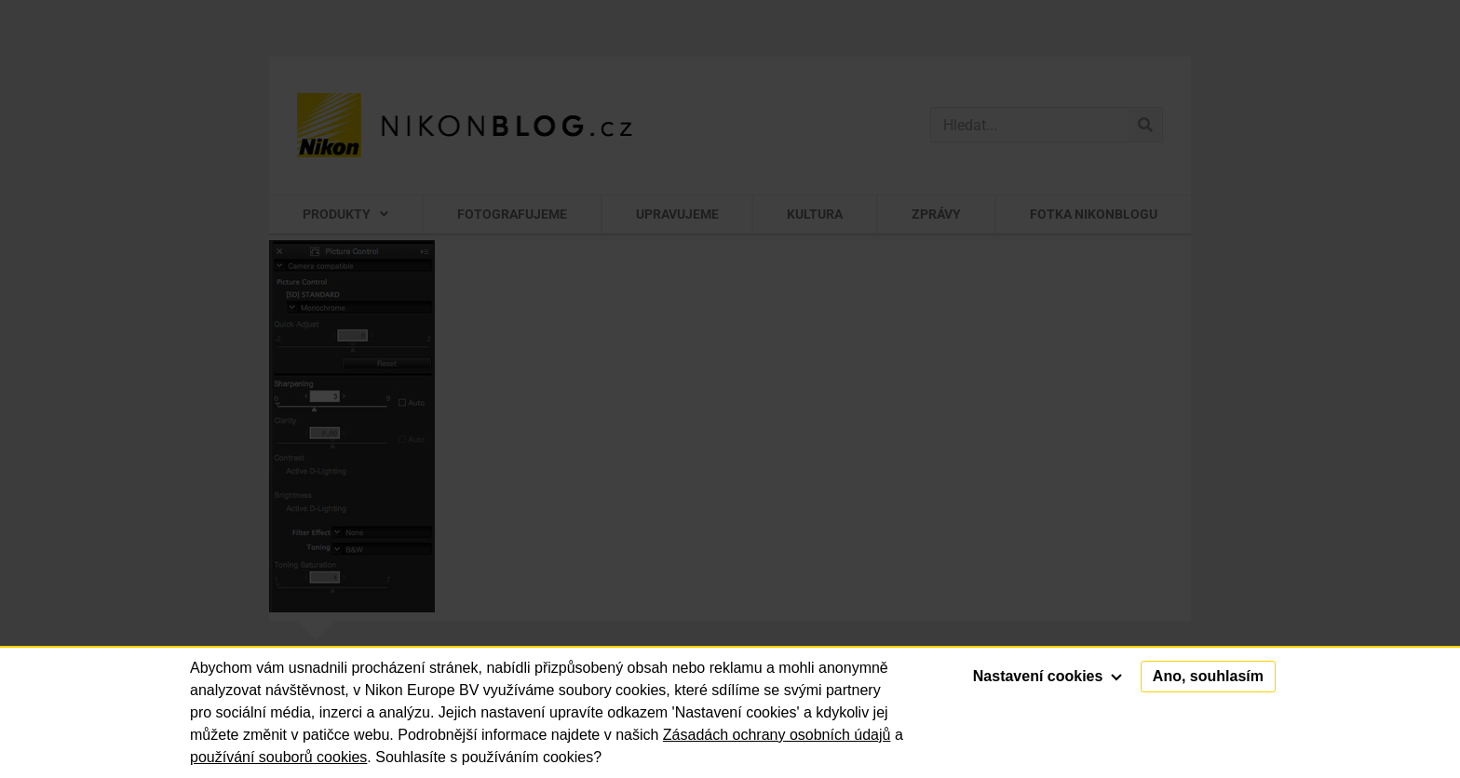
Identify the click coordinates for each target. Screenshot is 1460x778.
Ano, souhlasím (1208, 676)
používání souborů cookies (278, 757)
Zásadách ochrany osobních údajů (777, 735)
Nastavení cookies (1047, 676)
